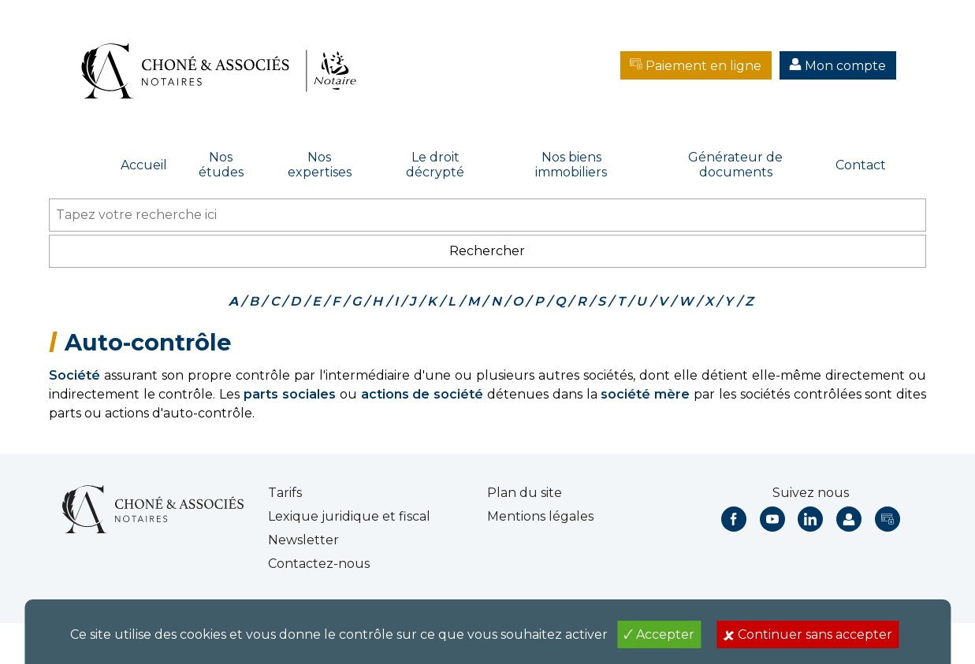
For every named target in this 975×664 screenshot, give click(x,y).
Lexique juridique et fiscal (349, 516)
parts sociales (290, 394)
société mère (645, 394)
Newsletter (303, 539)
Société (74, 375)
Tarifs (285, 492)
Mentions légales (540, 516)
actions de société (422, 394)
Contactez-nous (319, 563)
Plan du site (524, 492)
